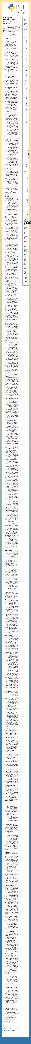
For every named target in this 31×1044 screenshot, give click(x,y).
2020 (26, 88)
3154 (8, 987)
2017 (26, 93)
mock (14, 734)
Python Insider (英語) (26, 73)
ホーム (11, 1025)
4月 (27, 142)
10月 (27, 134)
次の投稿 (5, 1025)
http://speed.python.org (10, 595)
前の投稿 (18, 1025)
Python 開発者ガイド (26, 64)
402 (17, 41)
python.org (26, 42)
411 (8, 635)
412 (14, 955)
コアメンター (13, 513)
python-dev (7, 1006)
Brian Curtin (26, 179)
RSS (25, 27)
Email (25, 29)
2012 (26, 120)
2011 (26, 165)
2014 (26, 110)
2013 (26, 115)
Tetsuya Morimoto (26, 207)
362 (12, 873)
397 (12, 554)
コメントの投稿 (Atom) (11, 1027)
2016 (26, 98)
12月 (27, 125)
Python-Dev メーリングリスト (26, 51)
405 (12, 524)
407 (8, 215)
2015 (26, 104)
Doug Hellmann (26, 192)
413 (11, 215)
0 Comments (8, 1016)
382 (14, 41)
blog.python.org (25, 272)
